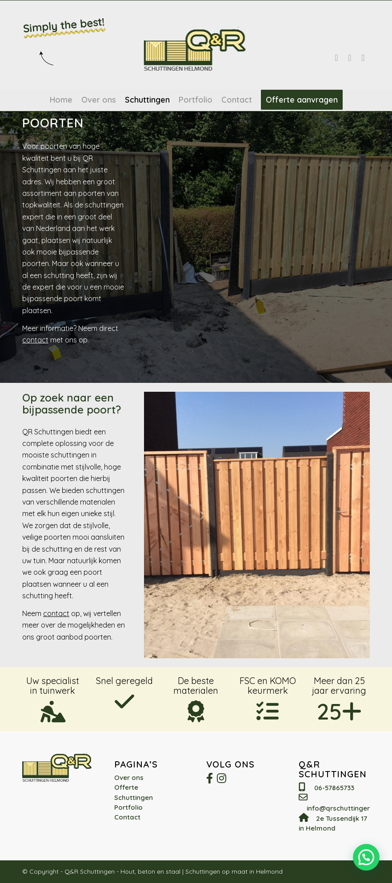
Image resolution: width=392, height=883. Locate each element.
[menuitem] (61, 100)
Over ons (129, 777)
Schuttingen (133, 797)
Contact (127, 817)
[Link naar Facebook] (336, 57)
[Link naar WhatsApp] (349, 57)
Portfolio (128, 807)
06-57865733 (334, 788)
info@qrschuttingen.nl (342, 808)
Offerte (126, 787)
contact (35, 339)
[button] (366, 857)
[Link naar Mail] (363, 57)
